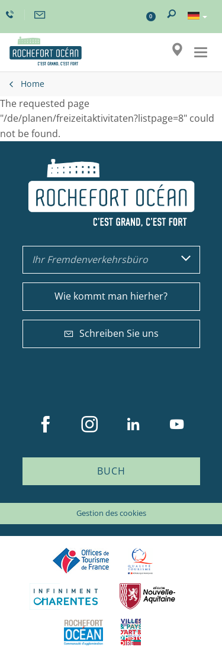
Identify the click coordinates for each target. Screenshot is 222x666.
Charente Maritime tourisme (66, 596)
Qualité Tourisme (140, 561)
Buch (111, 470)
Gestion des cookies (111, 513)
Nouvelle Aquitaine (147, 596)
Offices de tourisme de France (81, 561)
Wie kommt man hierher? (111, 296)
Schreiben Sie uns (111, 333)
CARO (83, 632)
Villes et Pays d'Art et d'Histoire (131, 632)
